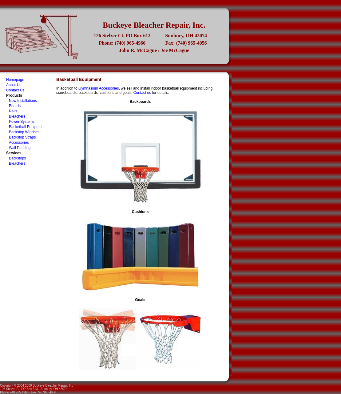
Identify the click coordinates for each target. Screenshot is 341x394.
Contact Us (15, 90)
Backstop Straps (22, 137)
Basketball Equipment (27, 127)
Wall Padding (19, 148)
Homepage (15, 80)
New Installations (23, 100)
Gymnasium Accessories (98, 88)
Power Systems (21, 121)
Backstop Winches (24, 132)
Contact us (142, 92)
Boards (15, 106)
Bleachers (17, 116)
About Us (13, 85)
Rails (13, 111)
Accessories (19, 142)
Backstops (17, 158)
